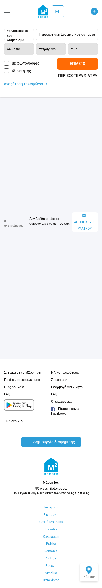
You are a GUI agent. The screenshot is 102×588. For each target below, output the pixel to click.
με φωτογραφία (25, 63)
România (51, 551)
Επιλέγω (77, 63)
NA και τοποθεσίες (65, 372)
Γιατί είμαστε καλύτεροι (22, 380)
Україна (51, 573)
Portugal (51, 558)
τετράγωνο (47, 49)
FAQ (7, 394)
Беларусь (51, 507)
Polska (51, 544)
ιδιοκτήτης (21, 71)
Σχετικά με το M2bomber (22, 372)
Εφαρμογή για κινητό (67, 387)
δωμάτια (13, 49)
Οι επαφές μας (61, 401)
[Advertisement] (51, 155)
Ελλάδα (51, 529)
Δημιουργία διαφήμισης (51, 442)
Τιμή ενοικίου (14, 421)
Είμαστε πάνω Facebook (65, 411)
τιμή (74, 49)
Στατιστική (59, 380)
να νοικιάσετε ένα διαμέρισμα (17, 34)
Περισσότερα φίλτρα (77, 75)
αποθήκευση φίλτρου (85, 222)
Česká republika (51, 522)
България (51, 515)
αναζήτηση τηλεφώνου (25, 84)
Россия (51, 566)
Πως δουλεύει (15, 387)
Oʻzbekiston (51, 580)
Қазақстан (51, 537)
